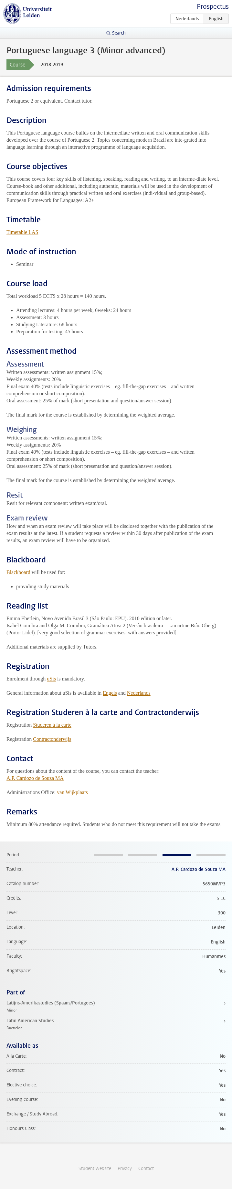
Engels (110, 693)
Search (119, 33)
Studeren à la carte (52, 725)
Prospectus (213, 6)
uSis (51, 678)
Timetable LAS (22, 232)
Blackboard (18, 572)
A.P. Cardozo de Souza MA (35, 778)
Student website (95, 1168)
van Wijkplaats (72, 792)
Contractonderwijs (52, 739)
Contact (146, 1168)
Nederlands (139, 693)
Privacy (125, 1168)
